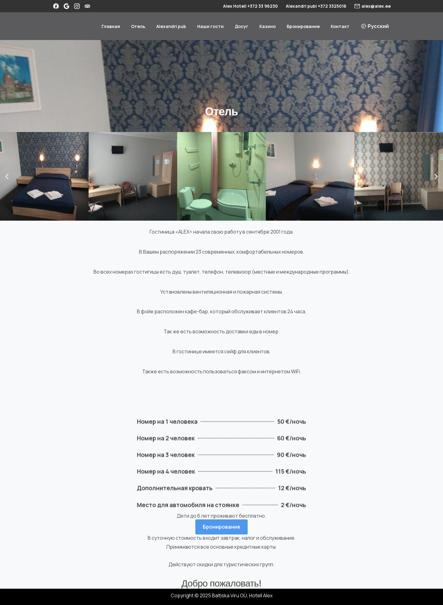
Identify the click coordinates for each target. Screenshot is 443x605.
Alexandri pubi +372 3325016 (316, 6)
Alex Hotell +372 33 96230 (250, 6)
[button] (7, 176)
